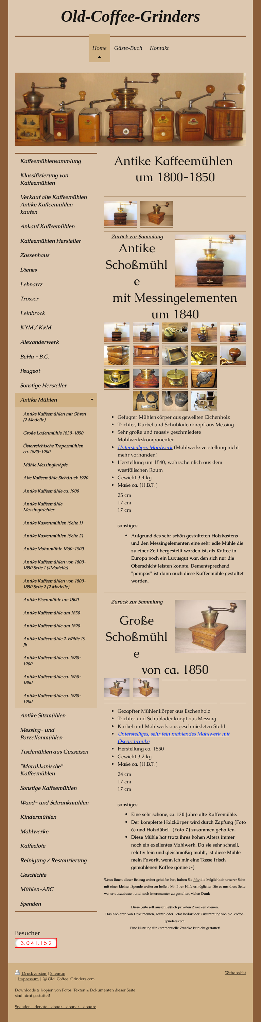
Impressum (28, 978)
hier (196, 879)
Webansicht (235, 972)
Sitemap (57, 973)
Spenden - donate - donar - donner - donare (55, 1006)
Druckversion (31, 973)
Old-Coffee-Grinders (130, 16)
